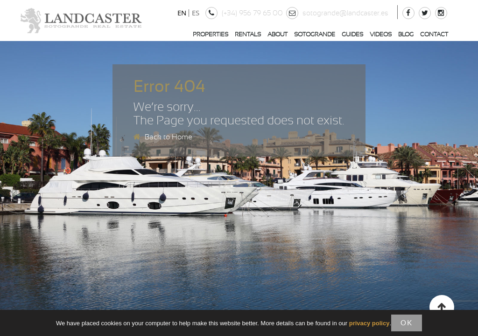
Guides (352, 35)
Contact (434, 35)
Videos (381, 35)
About (277, 35)
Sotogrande (314, 35)
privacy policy (369, 323)
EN (181, 12)
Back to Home (163, 137)
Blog (406, 35)
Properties (210, 35)
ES (195, 12)
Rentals (248, 35)
